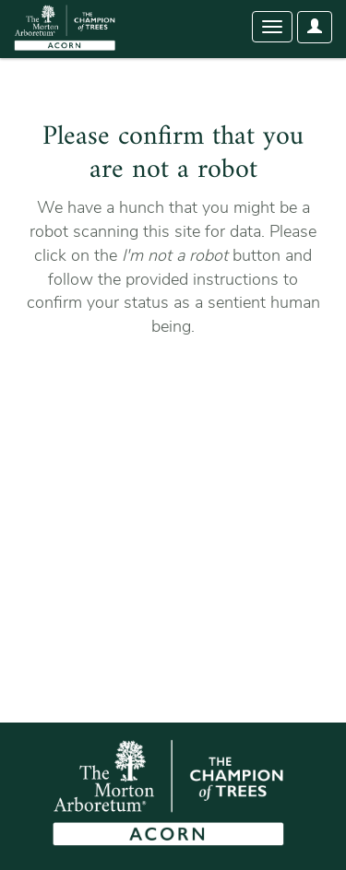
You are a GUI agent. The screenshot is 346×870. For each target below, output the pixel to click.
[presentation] (177, 397)
